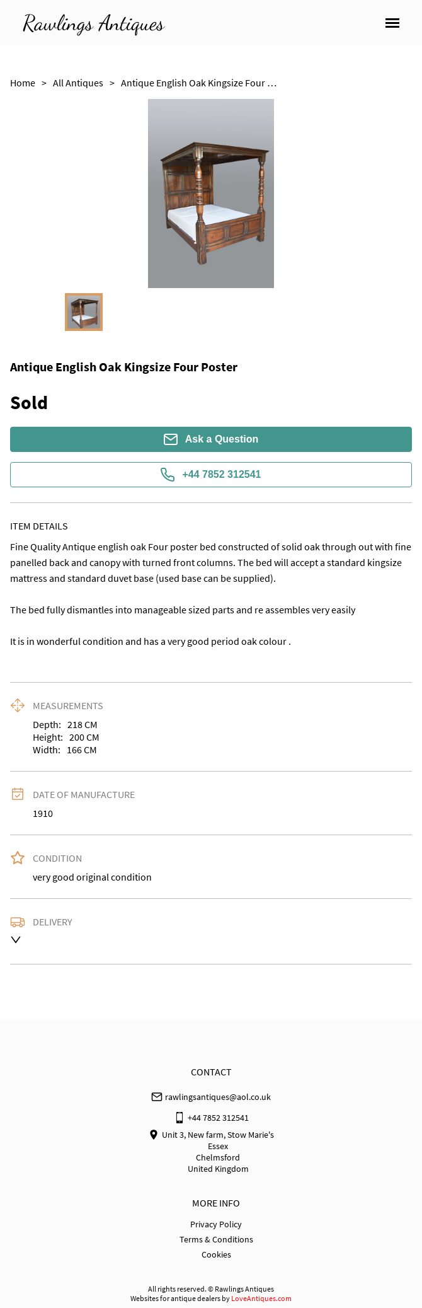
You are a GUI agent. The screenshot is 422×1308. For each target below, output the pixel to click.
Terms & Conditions (216, 1239)
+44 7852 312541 (211, 475)
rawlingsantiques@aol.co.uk (218, 1097)
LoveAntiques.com (261, 1298)
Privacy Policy (216, 1224)
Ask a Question (211, 439)
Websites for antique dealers (175, 1298)
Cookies (216, 1254)
